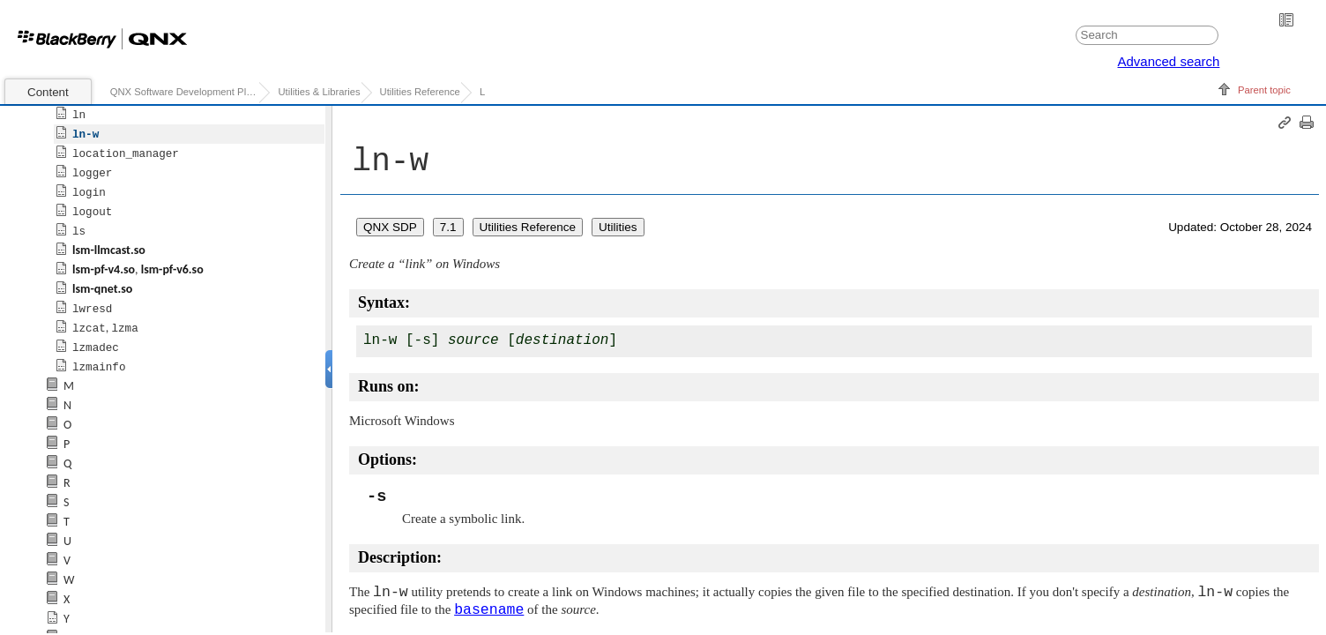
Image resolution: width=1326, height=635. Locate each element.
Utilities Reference (420, 91)
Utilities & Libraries (319, 91)
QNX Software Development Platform (184, 91)
